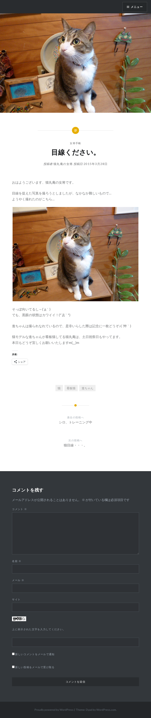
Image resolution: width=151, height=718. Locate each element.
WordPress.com (106, 709)
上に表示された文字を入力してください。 (38, 629)
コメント (19, 509)
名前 (16, 561)
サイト (16, 599)
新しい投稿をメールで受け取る (34, 667)
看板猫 (71, 388)
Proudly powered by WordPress (54, 709)
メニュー (137, 6)
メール (18, 580)
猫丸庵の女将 (63, 164)
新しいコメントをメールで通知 (34, 654)
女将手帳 (75, 143)
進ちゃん (87, 388)
